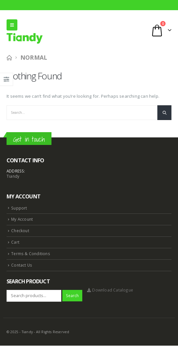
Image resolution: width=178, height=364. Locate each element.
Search (72, 295)
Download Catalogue (110, 290)
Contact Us (21, 265)
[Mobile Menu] (12, 24)
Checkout (20, 230)
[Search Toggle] (96, 30)
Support (19, 208)
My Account (22, 219)
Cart (15, 242)
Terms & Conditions (30, 253)
